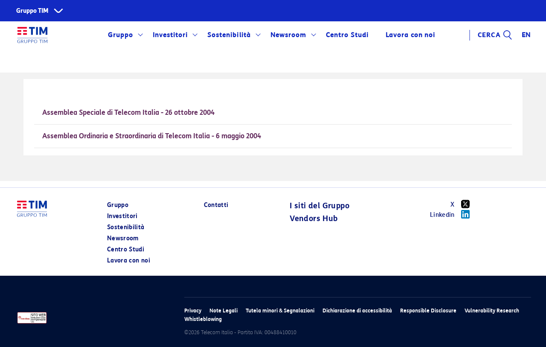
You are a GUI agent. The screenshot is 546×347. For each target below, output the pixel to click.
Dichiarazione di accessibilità (357, 310)
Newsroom (288, 35)
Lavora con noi (410, 35)
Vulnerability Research (492, 310)
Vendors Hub (313, 218)
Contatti (216, 205)
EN (526, 35)
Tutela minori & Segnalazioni (280, 310)
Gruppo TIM (32, 11)
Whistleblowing (203, 319)
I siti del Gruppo (319, 205)
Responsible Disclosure (428, 310)
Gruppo (120, 35)
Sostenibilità (228, 35)
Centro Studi (347, 35)
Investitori (170, 35)
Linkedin (453, 214)
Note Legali (223, 310)
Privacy (192, 310)
